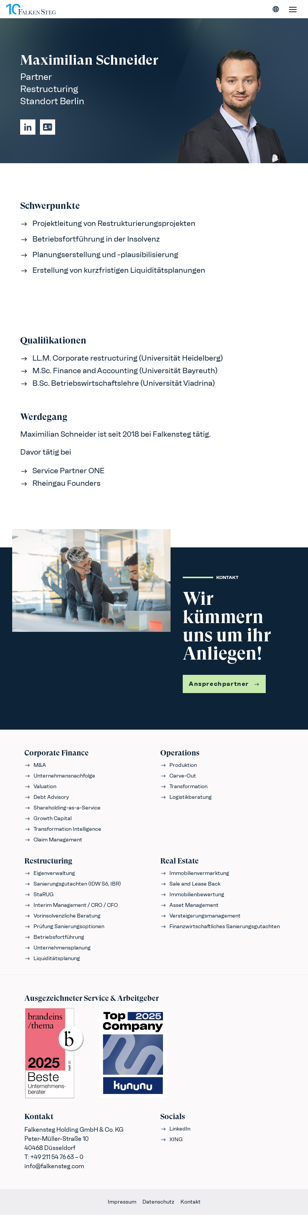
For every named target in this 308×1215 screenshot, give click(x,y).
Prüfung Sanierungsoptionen (64, 926)
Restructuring (48, 861)
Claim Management (53, 840)
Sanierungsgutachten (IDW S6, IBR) (72, 884)
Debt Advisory (46, 797)
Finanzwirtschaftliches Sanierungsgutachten (220, 926)
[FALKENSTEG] (31, 9)
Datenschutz (158, 1202)
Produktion (178, 765)
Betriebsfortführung (54, 937)
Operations (179, 753)
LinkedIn (175, 1129)
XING (171, 1139)
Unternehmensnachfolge (59, 776)
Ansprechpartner (224, 683)
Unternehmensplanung (57, 948)
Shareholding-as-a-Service (62, 808)
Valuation (40, 786)
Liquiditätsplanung (52, 958)
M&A (35, 765)
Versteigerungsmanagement (200, 916)
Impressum (122, 1202)
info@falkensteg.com (54, 1166)
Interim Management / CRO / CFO (71, 905)
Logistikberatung (186, 797)
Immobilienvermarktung (194, 873)
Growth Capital (48, 818)
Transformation (183, 786)
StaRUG (39, 894)
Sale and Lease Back (190, 884)
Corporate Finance (56, 753)
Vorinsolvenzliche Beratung (62, 916)
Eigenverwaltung (49, 873)
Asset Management (189, 905)
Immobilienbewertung (192, 894)
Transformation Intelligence (62, 829)
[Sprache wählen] (276, 9)
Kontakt (190, 1202)
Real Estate (179, 861)
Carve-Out (178, 776)
